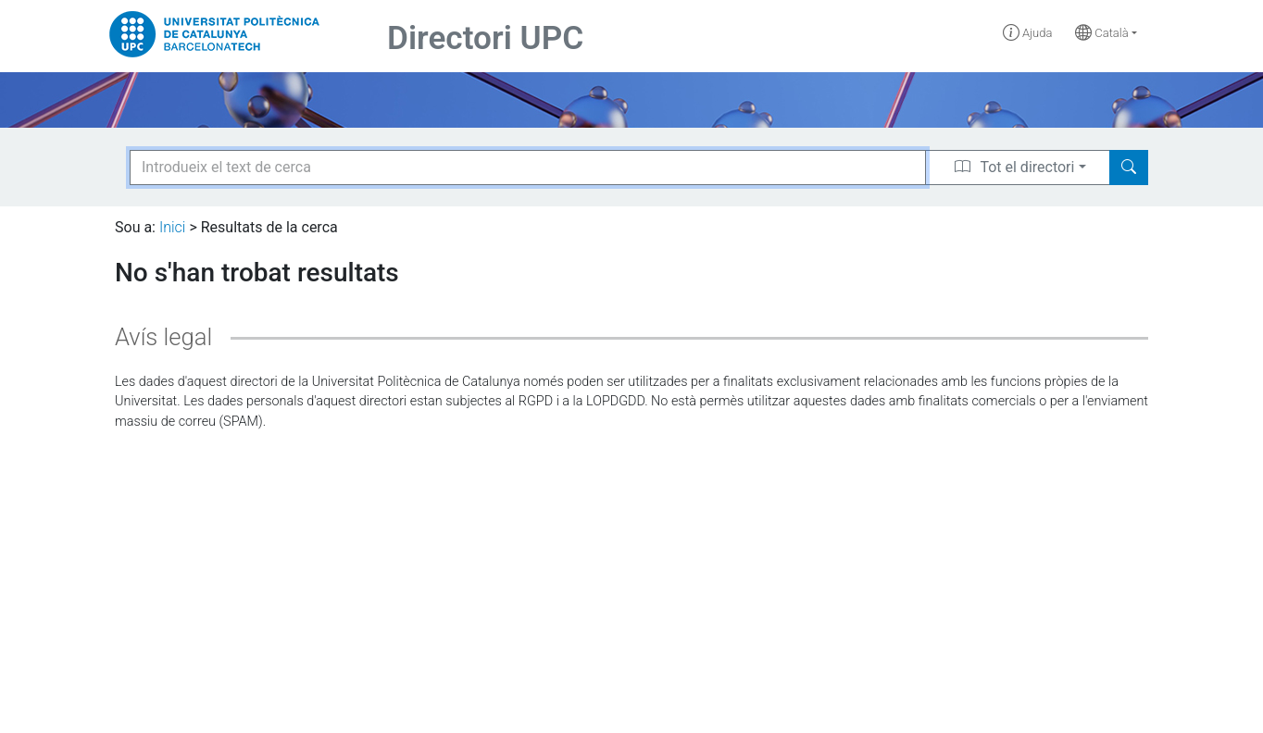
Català (1102, 33)
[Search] (1128, 167)
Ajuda (1028, 33)
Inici (172, 227)
